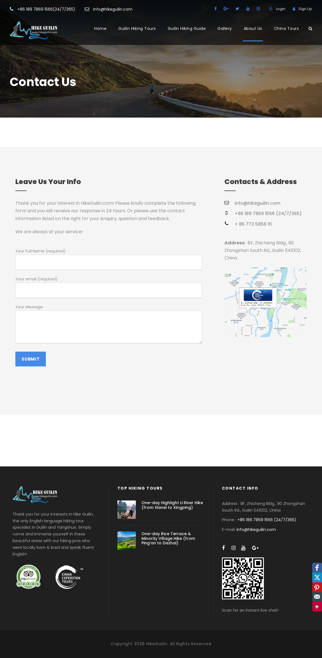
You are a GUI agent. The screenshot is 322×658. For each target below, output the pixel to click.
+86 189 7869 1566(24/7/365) (46, 9)
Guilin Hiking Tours (137, 28)
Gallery (224, 28)
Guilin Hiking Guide (187, 28)
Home (100, 28)
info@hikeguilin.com (112, 9)
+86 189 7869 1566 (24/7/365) (266, 520)
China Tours (286, 28)
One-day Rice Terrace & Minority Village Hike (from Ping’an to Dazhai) (168, 538)
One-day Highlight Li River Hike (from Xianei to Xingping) (172, 505)
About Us (253, 28)
